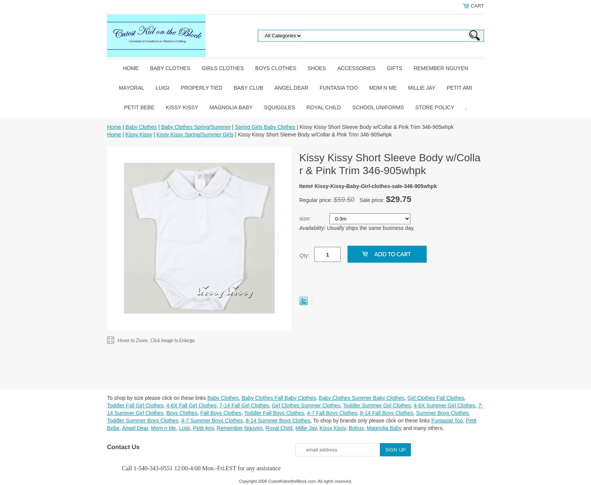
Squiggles (279, 107)
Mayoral (131, 88)
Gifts (394, 68)
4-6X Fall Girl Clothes (191, 405)
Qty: (304, 255)
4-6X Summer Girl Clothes (444, 405)
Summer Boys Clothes (442, 413)
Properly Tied (201, 88)
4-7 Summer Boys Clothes (212, 421)
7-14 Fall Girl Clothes (244, 405)
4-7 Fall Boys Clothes (332, 413)
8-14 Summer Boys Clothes (278, 421)
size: (305, 218)
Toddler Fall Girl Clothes (135, 405)
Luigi (163, 88)
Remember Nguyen (440, 68)
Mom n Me (383, 88)
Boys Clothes (275, 68)
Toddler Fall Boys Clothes (274, 413)
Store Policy (434, 107)
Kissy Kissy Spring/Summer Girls (195, 135)
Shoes (317, 68)
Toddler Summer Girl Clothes (377, 405)
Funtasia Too (339, 88)
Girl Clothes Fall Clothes (435, 398)
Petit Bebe (139, 107)
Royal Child (323, 107)
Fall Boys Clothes (220, 413)
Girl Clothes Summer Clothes (306, 405)
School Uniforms (378, 107)
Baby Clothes (170, 68)
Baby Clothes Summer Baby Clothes (361, 398)
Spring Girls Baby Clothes (265, 127)
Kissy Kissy (182, 107)
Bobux (356, 428)
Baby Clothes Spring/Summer (195, 127)
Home (131, 68)
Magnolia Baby (231, 107)
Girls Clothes (223, 68)
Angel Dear (291, 88)
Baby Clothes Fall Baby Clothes (279, 398)
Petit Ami (459, 88)
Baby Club (248, 88)
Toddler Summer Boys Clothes (142, 421)
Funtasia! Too (447, 421)
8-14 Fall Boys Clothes (386, 413)
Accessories (356, 68)
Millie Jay (421, 88)
